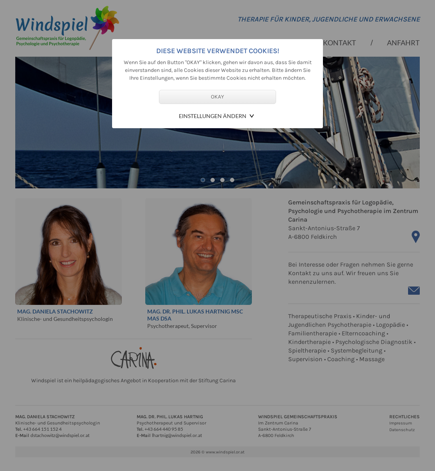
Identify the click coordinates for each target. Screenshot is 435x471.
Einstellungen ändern (212, 116)
